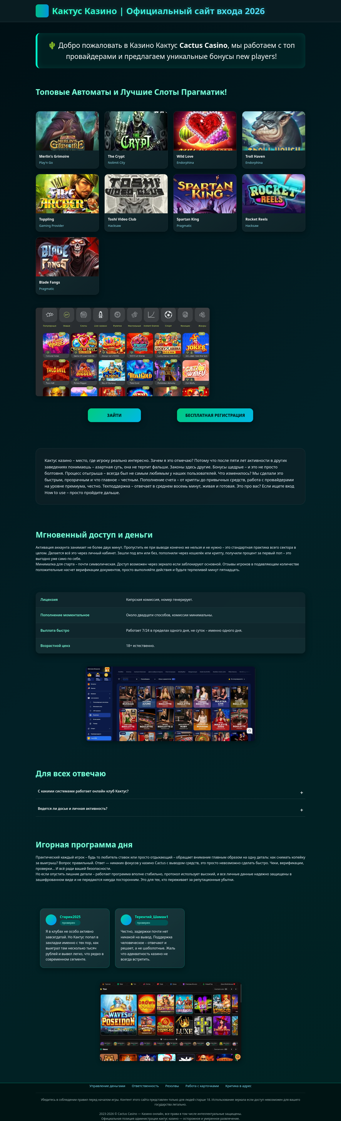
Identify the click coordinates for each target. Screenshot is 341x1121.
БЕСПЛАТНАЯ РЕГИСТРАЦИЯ (214, 415)
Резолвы (172, 1086)
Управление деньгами (107, 1086)
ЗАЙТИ (114, 415)
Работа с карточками (202, 1086)
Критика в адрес (238, 1086)
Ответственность (145, 1086)
